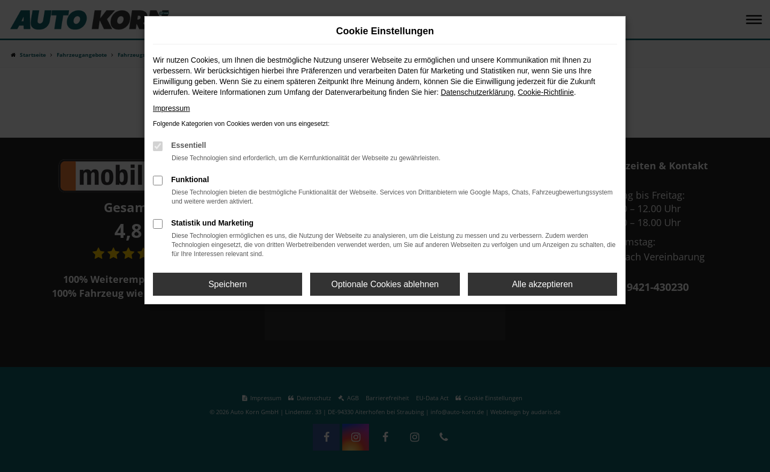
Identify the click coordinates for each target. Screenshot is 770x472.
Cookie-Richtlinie (546, 92)
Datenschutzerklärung (477, 92)
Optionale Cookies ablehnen (384, 284)
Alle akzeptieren (542, 284)
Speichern (228, 284)
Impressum (171, 108)
